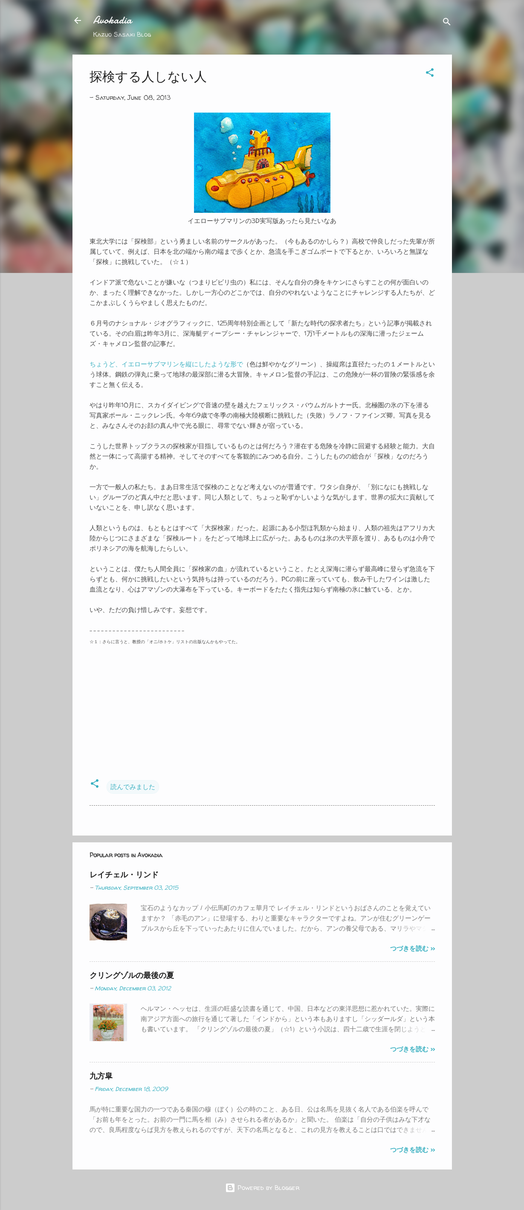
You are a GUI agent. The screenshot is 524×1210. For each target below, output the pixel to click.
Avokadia (112, 20)
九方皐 (101, 1076)
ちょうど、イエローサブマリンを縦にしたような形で (166, 364)
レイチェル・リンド (124, 874)
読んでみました (132, 786)
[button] (430, 74)
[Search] (447, 23)
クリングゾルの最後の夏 (132, 975)
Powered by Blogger (262, 1187)
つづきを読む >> (412, 948)
